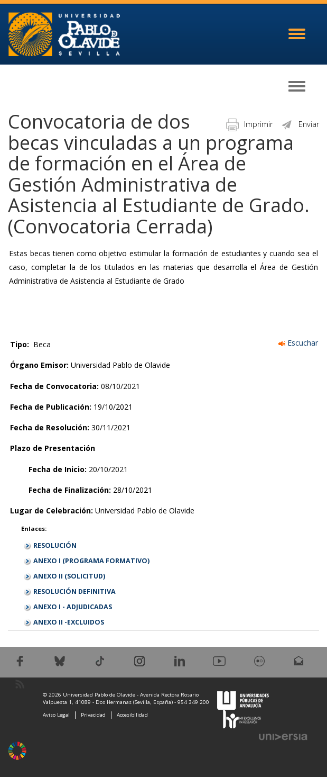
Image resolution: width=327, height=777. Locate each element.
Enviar (300, 124)
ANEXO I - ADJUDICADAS (72, 606)
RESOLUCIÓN (55, 545)
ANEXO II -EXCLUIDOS (68, 622)
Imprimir (249, 124)
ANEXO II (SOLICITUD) (69, 576)
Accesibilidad (132, 714)
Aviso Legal (56, 714)
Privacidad (93, 714)
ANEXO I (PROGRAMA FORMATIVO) (91, 560)
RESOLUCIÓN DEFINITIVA (74, 591)
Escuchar (298, 343)
